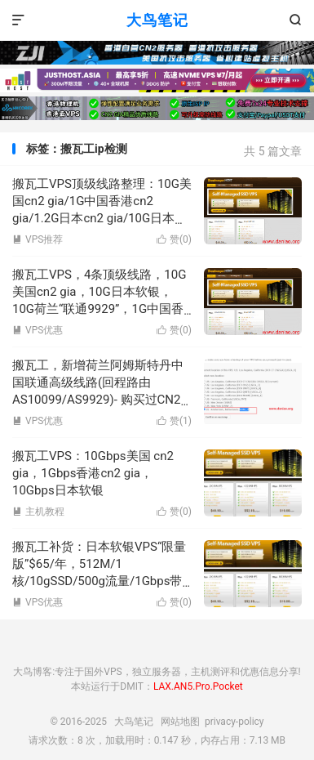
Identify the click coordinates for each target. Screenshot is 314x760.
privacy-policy (234, 721)
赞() (174, 239)
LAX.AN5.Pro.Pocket (198, 686)
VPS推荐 (37, 239)
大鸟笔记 (157, 20)
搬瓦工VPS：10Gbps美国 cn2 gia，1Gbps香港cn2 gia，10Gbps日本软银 (93, 473)
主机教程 (38, 511)
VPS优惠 (37, 330)
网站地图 (180, 721)
